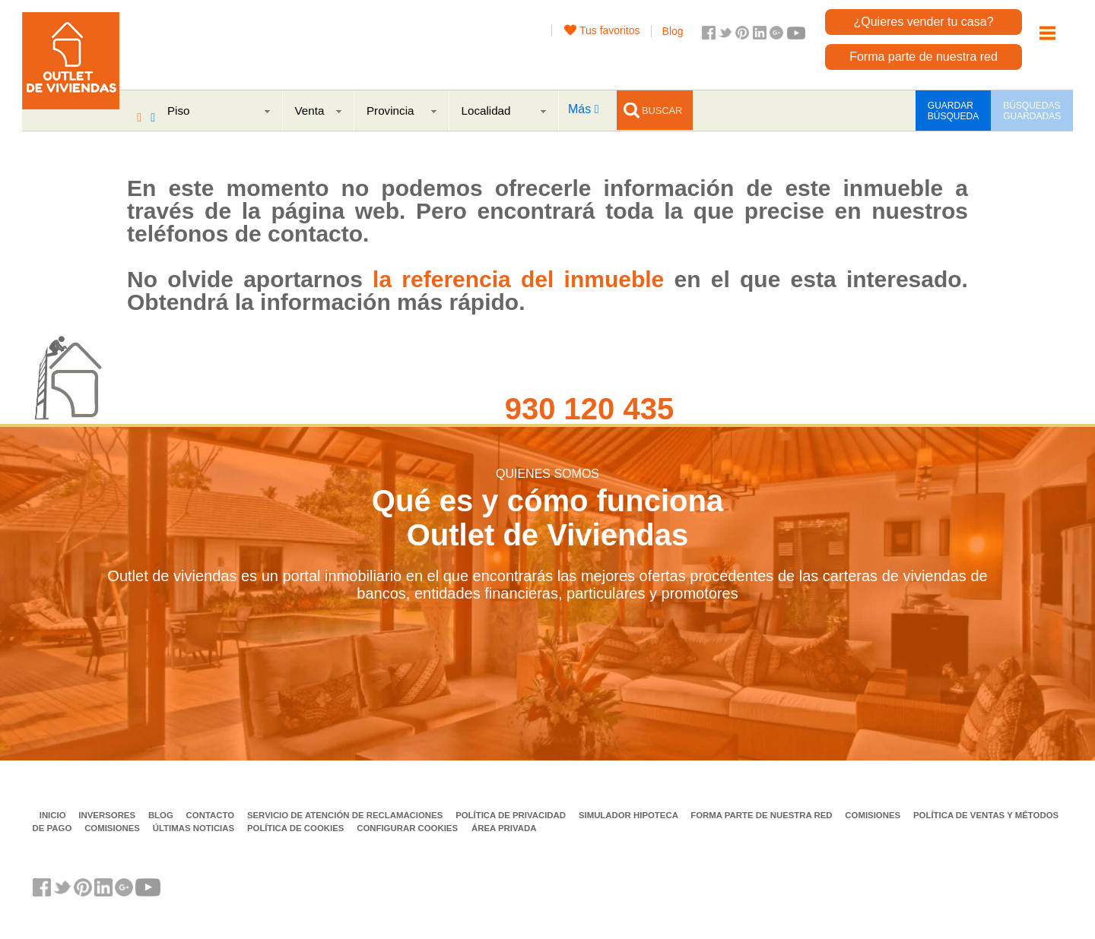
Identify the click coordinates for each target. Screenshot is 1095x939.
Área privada (503, 828)
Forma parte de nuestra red (923, 56)
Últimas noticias (195, 828)
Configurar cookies (407, 828)
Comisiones (874, 815)
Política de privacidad (511, 815)
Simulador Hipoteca (630, 815)
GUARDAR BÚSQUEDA (953, 111)
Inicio (54, 815)
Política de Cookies (297, 828)
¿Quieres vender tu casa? (923, 21)
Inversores (108, 815)
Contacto (211, 815)
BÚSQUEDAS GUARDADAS (1032, 111)
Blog (673, 31)
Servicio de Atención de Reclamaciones (346, 815)
